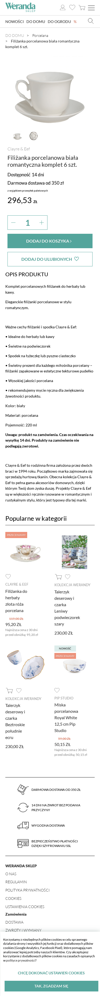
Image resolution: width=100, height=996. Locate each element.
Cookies (13, 898)
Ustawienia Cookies (24, 906)
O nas (10, 874)
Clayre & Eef (18, 148)
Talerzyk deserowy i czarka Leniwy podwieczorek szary (67, 607)
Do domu (35, 21)
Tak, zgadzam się (51, 986)
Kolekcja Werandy (72, 585)
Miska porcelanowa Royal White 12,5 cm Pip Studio (66, 717)
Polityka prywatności (27, 890)
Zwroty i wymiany (23, 930)
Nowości (14, 21)
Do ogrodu (59, 21)
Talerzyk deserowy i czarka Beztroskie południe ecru (15, 721)
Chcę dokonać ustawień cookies (51, 973)
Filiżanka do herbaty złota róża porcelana (16, 601)
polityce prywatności (20, 960)
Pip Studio (63, 698)
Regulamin (16, 882)
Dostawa (14, 922)
